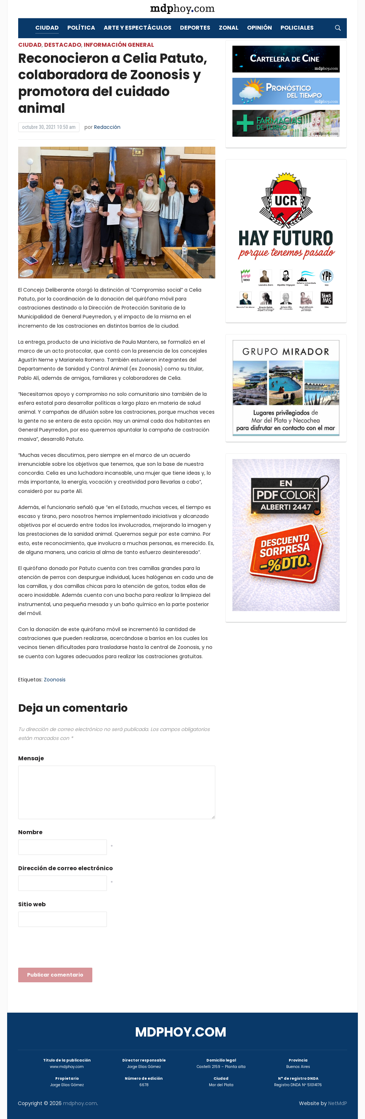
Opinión (259, 28)
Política (81, 28)
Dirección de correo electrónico (65, 868)
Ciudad (47, 28)
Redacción (107, 127)
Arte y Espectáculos (137, 28)
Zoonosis (55, 679)
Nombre (30, 832)
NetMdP (337, 1103)
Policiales (297, 28)
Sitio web (32, 904)
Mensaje (31, 758)
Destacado (62, 45)
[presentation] (72, 949)
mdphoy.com (180, 1032)
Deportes (195, 28)
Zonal (228, 28)
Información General (119, 45)
